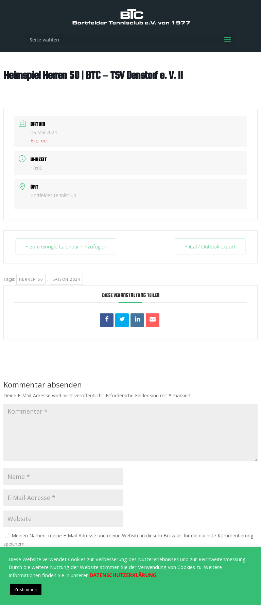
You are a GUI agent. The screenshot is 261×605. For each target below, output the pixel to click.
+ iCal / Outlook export (210, 246)
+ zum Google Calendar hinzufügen (65, 246)
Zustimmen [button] (25, 589)
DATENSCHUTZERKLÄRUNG (123, 575)
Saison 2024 (67, 279)
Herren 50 (31, 279)
